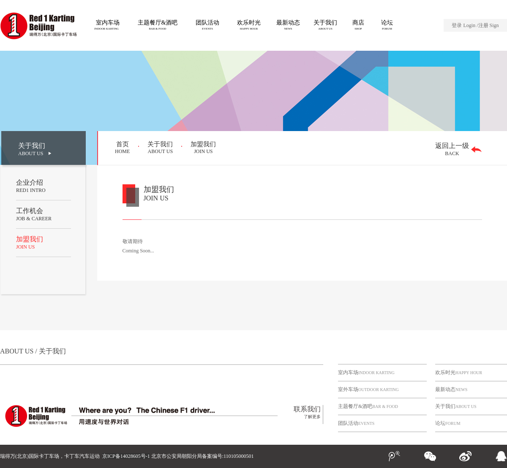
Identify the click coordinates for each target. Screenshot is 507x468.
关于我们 (456, 406)
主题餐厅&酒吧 (368, 406)
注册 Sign (488, 25)
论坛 (448, 423)
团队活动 (356, 423)
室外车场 (368, 389)
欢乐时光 (458, 372)
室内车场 (366, 372)
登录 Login (464, 25)
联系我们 (307, 409)
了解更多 (312, 416)
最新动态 (451, 389)
